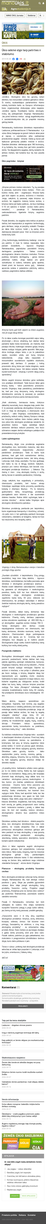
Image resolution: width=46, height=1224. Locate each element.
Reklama (22, 1215)
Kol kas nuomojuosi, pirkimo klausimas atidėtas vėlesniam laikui (21, 1181)
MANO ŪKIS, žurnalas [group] (14, 15)
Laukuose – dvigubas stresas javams (17, 1025)
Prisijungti (23, 1006)
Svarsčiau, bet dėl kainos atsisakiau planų (22, 1176)
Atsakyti (14, 1196)
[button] (2, 15)
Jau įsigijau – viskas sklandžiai (17, 1169)
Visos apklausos (28, 1196)
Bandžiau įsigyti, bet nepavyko (17, 1173)
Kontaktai (32, 1215)
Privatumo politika (9, 1215)
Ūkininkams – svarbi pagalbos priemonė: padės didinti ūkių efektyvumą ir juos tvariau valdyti (21, 1115)
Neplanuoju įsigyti (12, 1190)
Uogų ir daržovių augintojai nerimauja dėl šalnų (20, 1033)
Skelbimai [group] (31, 15)
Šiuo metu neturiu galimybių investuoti (21, 1186)
